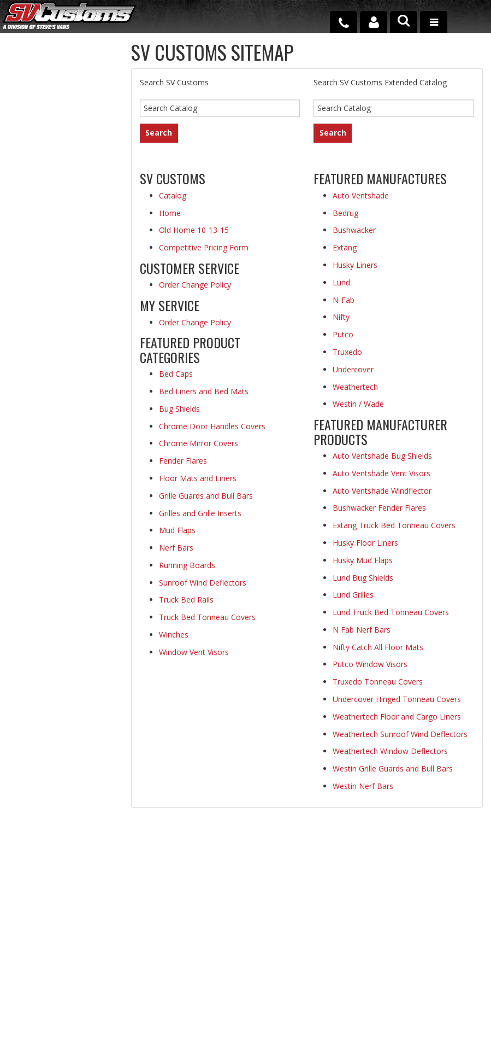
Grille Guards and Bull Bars (206, 495)
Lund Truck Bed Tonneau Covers (391, 612)
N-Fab (343, 300)
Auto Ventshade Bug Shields (382, 456)
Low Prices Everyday (51, 144)
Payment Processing (401, 1004)
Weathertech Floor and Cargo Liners (397, 716)
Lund (341, 282)
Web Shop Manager (232, 1047)
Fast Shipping (64, 200)
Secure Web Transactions (63, 341)
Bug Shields (179, 409)
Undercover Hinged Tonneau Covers (397, 699)
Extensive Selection (57, 83)
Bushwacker (354, 230)
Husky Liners (355, 265)
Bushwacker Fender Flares (379, 507)
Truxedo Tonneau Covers (378, 681)
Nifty (341, 317)
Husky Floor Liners (365, 542)
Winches (173, 634)
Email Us (53, 458)
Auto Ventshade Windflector (382, 491)
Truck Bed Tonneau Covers (207, 617)
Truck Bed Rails (186, 599)
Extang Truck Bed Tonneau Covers (394, 525)
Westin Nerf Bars (363, 786)
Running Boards (187, 565)
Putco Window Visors (370, 664)
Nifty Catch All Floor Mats (378, 647)
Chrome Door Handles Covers (212, 426)
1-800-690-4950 (62, 494)
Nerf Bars (176, 547)
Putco (343, 334)
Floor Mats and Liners (197, 478)
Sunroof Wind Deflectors (202, 582)
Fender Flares (183, 460)
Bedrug (345, 213)
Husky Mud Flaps (363, 560)
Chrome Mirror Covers (198, 443)
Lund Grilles (353, 594)
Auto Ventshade (361, 195)
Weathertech (355, 387)
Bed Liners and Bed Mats (204, 391)
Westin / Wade (358, 404)
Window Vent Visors (194, 652)
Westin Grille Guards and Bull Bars (393, 768)
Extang (345, 247)
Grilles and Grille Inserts (200, 513)
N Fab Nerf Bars (362, 629)
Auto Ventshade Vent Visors (381, 473)
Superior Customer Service (48, 275)
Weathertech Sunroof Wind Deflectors (400, 734)
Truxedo (347, 352)
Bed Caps (176, 374)
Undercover (353, 369)
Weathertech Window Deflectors (390, 751)
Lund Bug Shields (363, 577)
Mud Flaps (177, 530)
